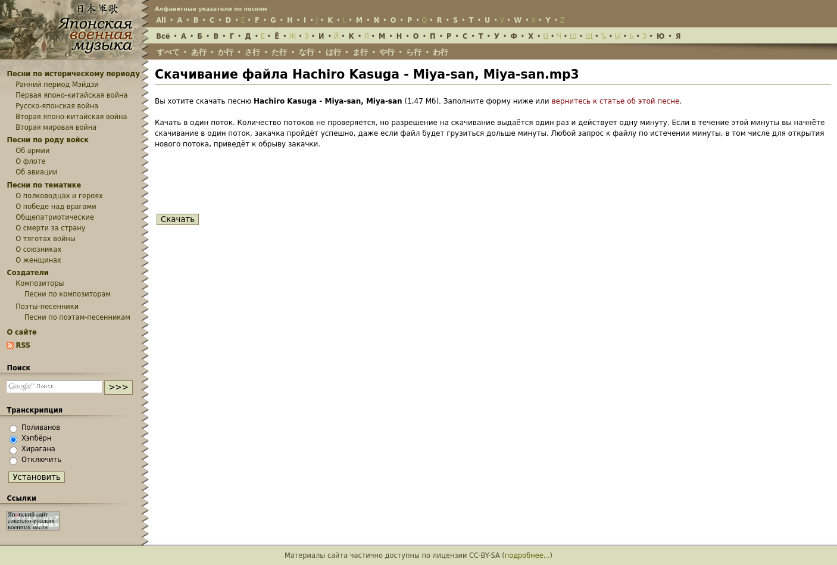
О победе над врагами (55, 206)
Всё (163, 36)
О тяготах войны (45, 239)
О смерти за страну (50, 228)
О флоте (30, 161)
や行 (387, 52)
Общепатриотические (54, 217)
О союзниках (38, 249)
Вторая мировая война (55, 127)
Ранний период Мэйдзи (57, 84)
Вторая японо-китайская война (71, 117)
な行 (306, 52)
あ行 (199, 52)
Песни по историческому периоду (73, 74)
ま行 (360, 52)
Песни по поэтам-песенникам (77, 317)
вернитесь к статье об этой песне (615, 101)
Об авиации (36, 172)
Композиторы (39, 283)
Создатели (27, 273)
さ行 (252, 52)
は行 (333, 52)
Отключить (41, 459)
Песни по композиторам (67, 294)
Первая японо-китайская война (71, 95)
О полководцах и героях (59, 196)
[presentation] (245, 183)
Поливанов (40, 427)
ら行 (413, 52)
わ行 (440, 52)
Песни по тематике (44, 185)
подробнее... (527, 555)
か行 (225, 52)
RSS (22, 345)
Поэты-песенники (47, 306)
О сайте (21, 332)
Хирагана (38, 449)
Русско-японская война (56, 106)
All (161, 20)
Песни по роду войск (48, 140)
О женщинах (38, 260)
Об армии (32, 150)
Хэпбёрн (36, 438)
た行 (279, 52)
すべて (168, 52)
